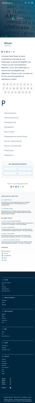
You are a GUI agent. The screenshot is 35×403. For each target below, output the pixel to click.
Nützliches (4, 365)
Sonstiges (4, 287)
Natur (3, 369)
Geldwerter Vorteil (6, 349)
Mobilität (4, 314)
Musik (3, 316)
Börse (3, 284)
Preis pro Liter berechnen (12, 146)
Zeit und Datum (5, 367)
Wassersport (4, 320)
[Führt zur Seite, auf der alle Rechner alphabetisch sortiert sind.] (17, 202)
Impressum (14, 401)
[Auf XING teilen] (9, 52)
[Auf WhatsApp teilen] (11, 52)
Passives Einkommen (11, 118)
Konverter (4, 361)
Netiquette (9, 401)
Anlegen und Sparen (6, 282)
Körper (3, 302)
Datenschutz (19, 401)
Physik (3, 373)
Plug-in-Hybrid (9, 132)
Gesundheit (4, 300)
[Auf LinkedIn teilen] (7, 52)
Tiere (3, 371)
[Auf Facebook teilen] (2, 52)
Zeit (2, 334)
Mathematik (4, 363)
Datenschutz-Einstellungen (27, 401)
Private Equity (9, 150)
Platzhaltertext (9, 127)
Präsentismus (8, 155)
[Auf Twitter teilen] (4, 52)
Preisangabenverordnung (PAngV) (15, 136)
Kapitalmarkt (4, 345)
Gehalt (3, 332)
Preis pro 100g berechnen (13, 141)
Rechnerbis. (7, 3)
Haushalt (4, 359)
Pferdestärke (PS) (10, 122)
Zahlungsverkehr (5, 289)
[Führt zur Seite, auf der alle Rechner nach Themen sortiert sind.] (17, 211)
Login (5, 401)
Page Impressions (10, 113)
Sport (3, 322)
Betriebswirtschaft (6, 291)
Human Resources (6, 336)
